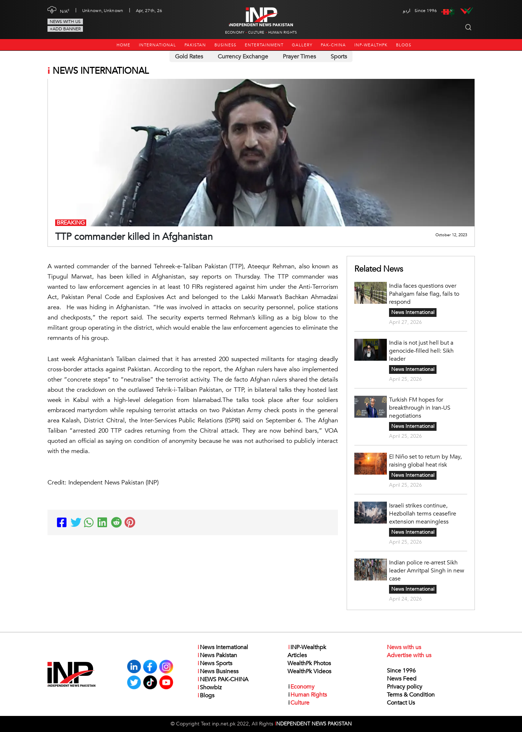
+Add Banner (65, 29)
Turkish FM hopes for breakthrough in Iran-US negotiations (419, 408)
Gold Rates (189, 57)
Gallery (302, 45)
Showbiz (209, 687)
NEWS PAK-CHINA (222, 679)
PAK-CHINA (333, 45)
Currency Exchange (243, 57)
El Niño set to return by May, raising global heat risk (425, 461)
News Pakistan (217, 655)
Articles (297, 655)
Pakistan (195, 45)
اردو (406, 11)
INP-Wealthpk (371, 45)
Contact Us (401, 703)
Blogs (403, 45)
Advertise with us (409, 655)
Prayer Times (299, 57)
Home (123, 45)
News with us (65, 21)
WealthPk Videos (309, 671)
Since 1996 (401, 671)
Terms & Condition (411, 695)
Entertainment (264, 45)
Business (225, 45)
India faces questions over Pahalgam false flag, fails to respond (424, 294)
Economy (234, 32)
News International (412, 312)
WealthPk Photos (309, 663)
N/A (65, 11)
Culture (256, 32)
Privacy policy (404, 687)
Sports (339, 57)
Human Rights (282, 32)
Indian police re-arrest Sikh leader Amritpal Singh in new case (426, 571)
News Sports (214, 663)
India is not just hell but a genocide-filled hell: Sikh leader (421, 351)
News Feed (401, 679)
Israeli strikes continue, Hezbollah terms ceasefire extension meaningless (422, 514)
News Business (218, 671)
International (157, 45)
